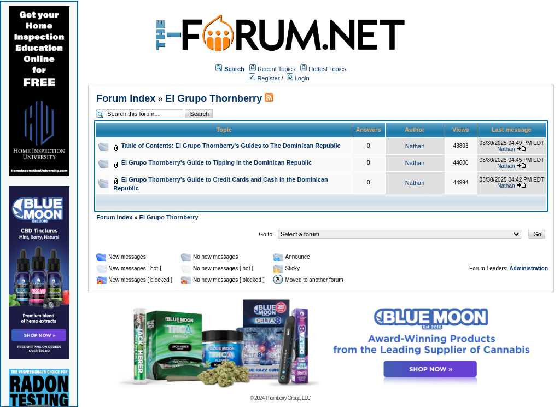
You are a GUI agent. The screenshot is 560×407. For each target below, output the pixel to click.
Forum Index (125, 98)
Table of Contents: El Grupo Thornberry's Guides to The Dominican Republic (231, 145)
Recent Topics (276, 69)
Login (298, 78)
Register (264, 78)
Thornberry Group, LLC (287, 398)
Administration (528, 268)
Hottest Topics (327, 69)
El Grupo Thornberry (213, 98)
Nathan (414, 146)
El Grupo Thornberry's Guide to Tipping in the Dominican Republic (216, 162)
